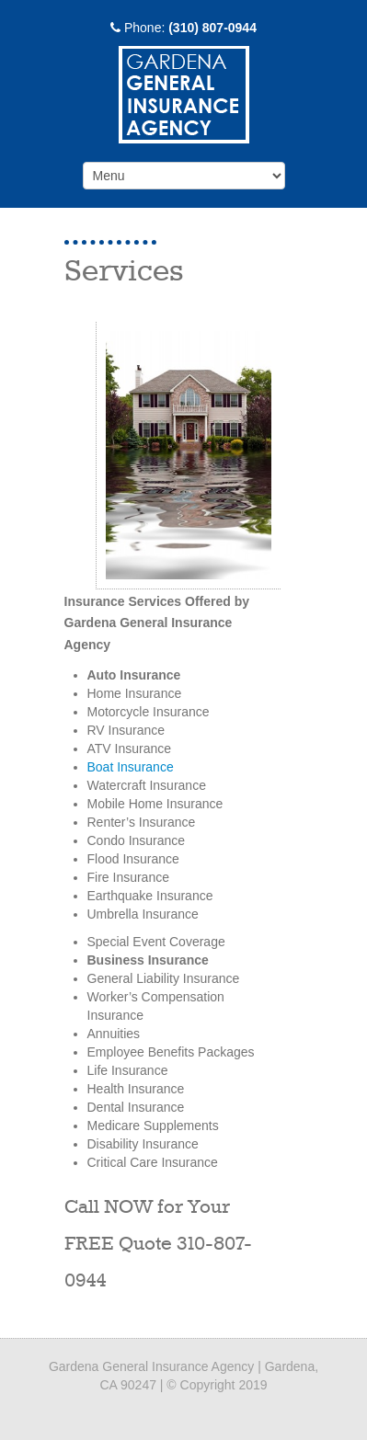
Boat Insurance (130, 767)
